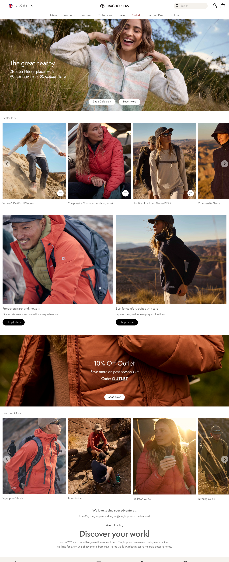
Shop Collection (102, 101)
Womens (69, 15)
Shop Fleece (127, 322)
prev (6, 163)
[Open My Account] (214, 5)
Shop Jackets (14, 322)
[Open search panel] (191, 6)
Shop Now (114, 397)
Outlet (136, 15)
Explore (174, 15)
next (224, 163)
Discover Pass (154, 15)
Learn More (129, 101)
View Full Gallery (114, 525)
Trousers (86, 15)
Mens (53, 15)
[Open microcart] (222, 5)
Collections (105, 15)
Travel (121, 15)
